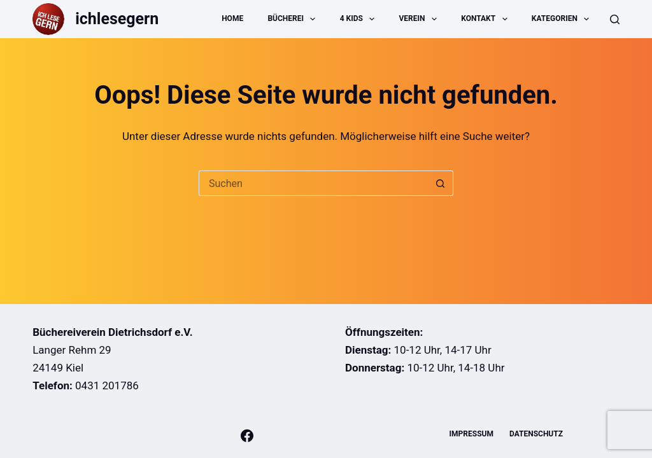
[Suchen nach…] (313, 183)
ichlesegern (117, 19)
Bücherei (293, 19)
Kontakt (486, 19)
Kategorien (563, 19)
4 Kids (360, 19)
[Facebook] (247, 435)
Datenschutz (536, 433)
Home (232, 18)
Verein (420, 19)
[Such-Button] (440, 183)
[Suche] (615, 19)
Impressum (471, 433)
